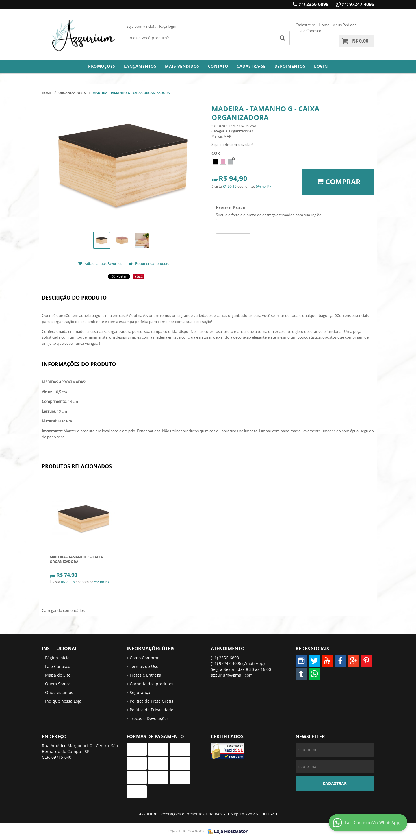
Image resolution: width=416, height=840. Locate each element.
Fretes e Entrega (145, 675)
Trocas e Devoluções (149, 718)
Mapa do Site (57, 675)
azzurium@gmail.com (232, 675)
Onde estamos (59, 692)
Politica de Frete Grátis (151, 701)
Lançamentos (140, 66)
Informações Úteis (150, 648)
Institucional (59, 648)
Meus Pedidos (344, 24)
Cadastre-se (306, 24)
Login (321, 66)
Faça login (167, 26)
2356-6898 (313, 4)
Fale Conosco (309, 30)
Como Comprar (144, 657)
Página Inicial (58, 657)
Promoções (101, 66)
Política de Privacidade (151, 709)
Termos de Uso (144, 666)
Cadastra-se (251, 66)
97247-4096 (358, 4)
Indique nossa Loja (63, 701)
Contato (218, 66)
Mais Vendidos (182, 66)
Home (324, 24)
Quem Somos (58, 683)
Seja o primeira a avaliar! (232, 144)
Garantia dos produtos (151, 683)
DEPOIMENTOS (290, 66)
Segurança (140, 692)
